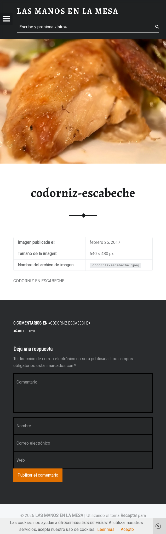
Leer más (106, 529)
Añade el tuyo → (26, 331)
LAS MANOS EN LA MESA (59, 515)
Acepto (127, 529)
